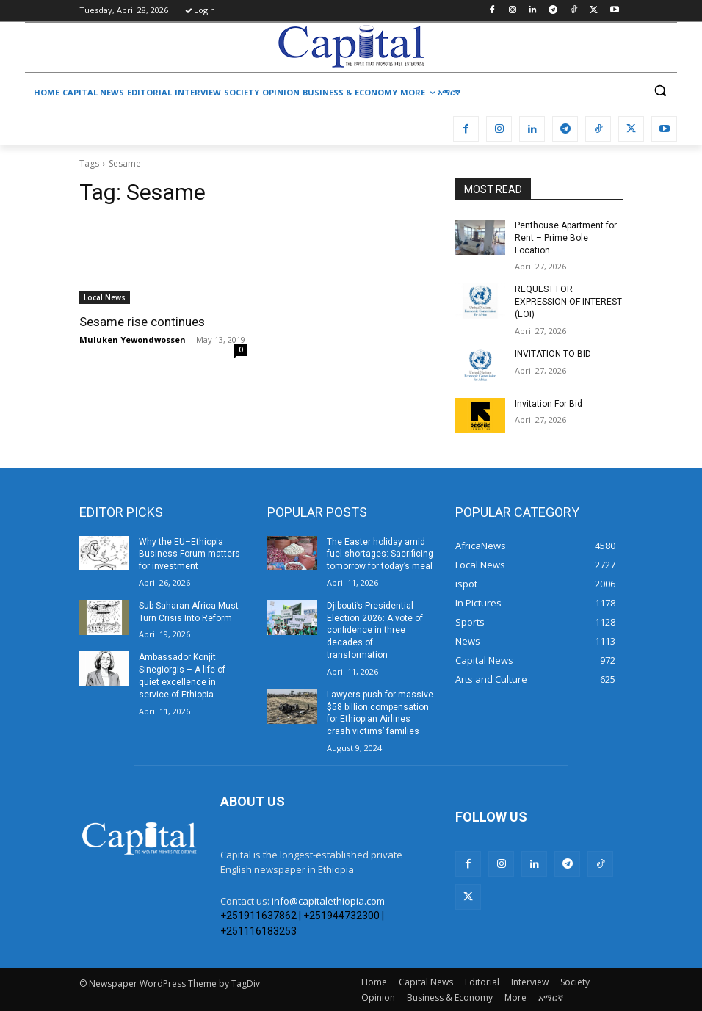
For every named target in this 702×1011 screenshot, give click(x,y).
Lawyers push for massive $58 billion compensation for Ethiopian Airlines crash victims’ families (380, 712)
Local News (105, 297)
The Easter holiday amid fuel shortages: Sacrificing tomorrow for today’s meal (380, 554)
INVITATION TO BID (553, 354)
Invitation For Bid (548, 404)
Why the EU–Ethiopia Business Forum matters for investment (189, 554)
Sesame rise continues (142, 321)
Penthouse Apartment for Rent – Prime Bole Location (566, 238)
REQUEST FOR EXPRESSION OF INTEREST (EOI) (568, 301)
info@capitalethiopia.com (328, 900)
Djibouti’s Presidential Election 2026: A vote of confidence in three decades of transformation (375, 630)
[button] (660, 90)
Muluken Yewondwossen (132, 339)
